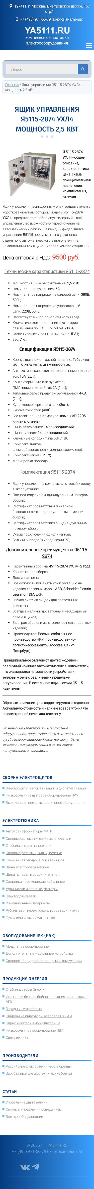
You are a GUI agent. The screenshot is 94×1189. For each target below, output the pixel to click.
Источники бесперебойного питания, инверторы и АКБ (46, 999)
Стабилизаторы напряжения (29, 846)
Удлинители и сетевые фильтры (32, 889)
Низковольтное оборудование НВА (34, 1030)
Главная (12, 85)
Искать (83, 69)
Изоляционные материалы (28, 903)
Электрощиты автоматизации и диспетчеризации (46, 788)
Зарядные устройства (24, 1009)
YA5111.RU (58, 1145)
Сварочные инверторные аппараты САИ (39, 1016)
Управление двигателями (26, 1102)
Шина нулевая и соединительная (33, 874)
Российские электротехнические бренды (39, 1066)
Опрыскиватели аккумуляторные (33, 1023)
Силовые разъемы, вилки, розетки (34, 853)
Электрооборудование (24, 1117)
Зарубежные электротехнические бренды (39, 1073)
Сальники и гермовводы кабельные (35, 881)
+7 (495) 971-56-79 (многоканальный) (51, 19)
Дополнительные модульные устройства (39, 953)
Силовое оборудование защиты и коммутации (44, 961)
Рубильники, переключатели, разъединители (42, 910)
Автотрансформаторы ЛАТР (29, 831)
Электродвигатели (21, 896)
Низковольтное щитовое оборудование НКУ (42, 795)
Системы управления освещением (34, 1109)
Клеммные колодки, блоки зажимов (35, 860)
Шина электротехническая (27, 867)
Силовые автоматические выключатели (38, 838)
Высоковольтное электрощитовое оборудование (46, 803)
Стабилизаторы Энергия (26, 989)
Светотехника (17, 1037)
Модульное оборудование (27, 946)
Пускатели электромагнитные (30, 917)
